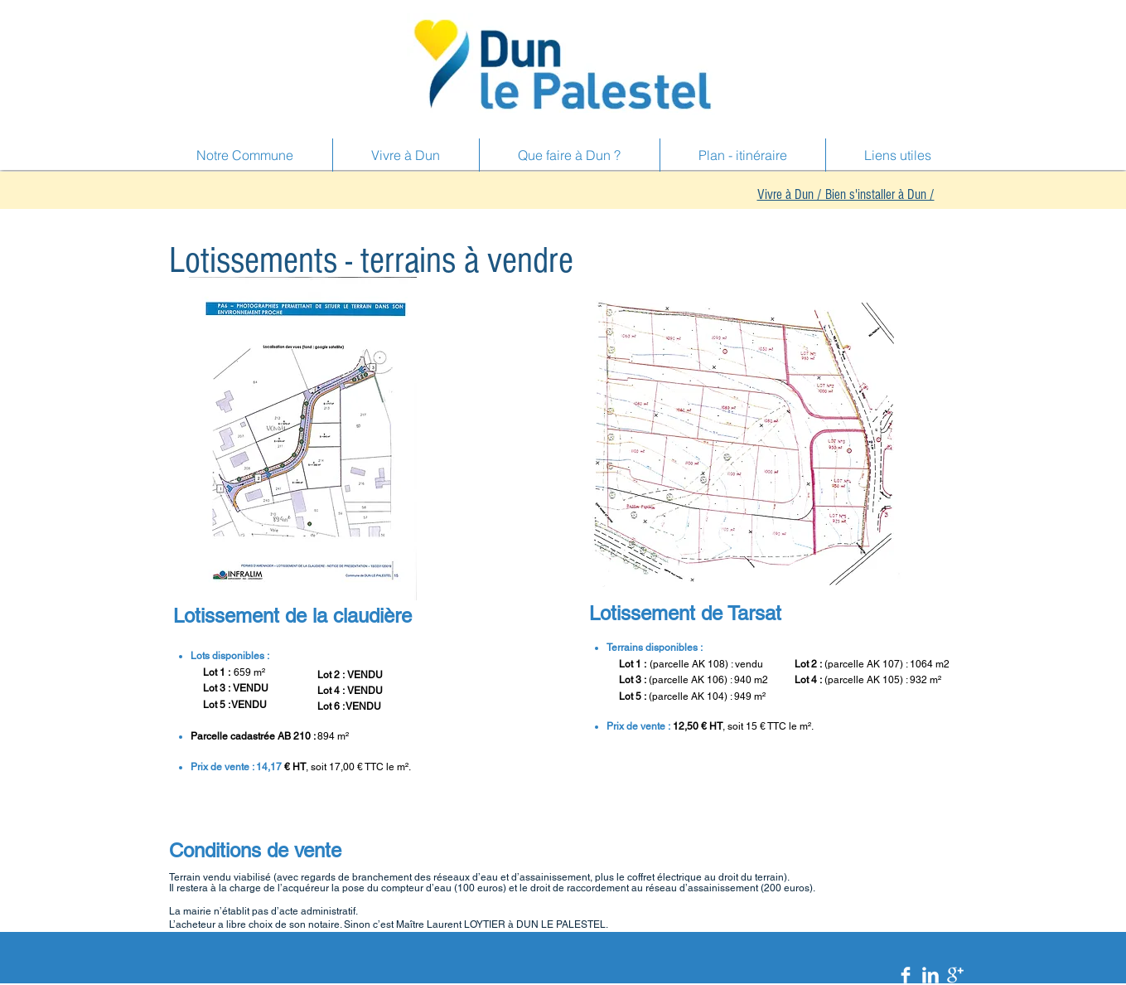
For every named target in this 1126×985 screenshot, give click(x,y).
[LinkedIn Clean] (930, 975)
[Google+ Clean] (955, 975)
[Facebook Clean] (905, 975)
